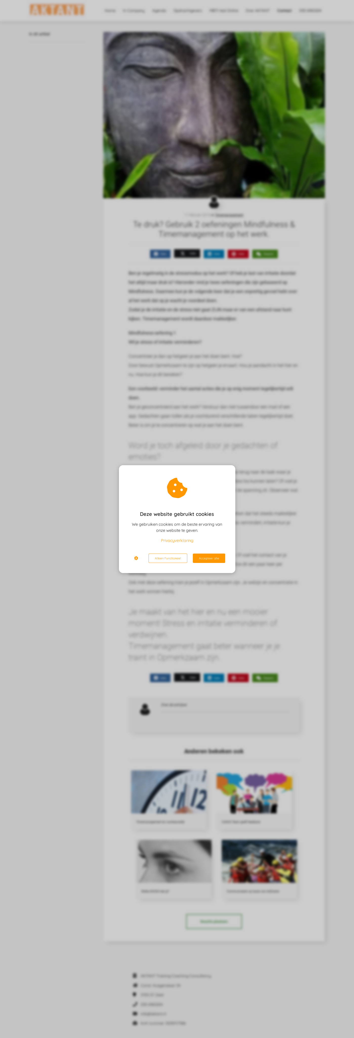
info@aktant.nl (153, 1013)
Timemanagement (229, 215)
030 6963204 (152, 1004)
